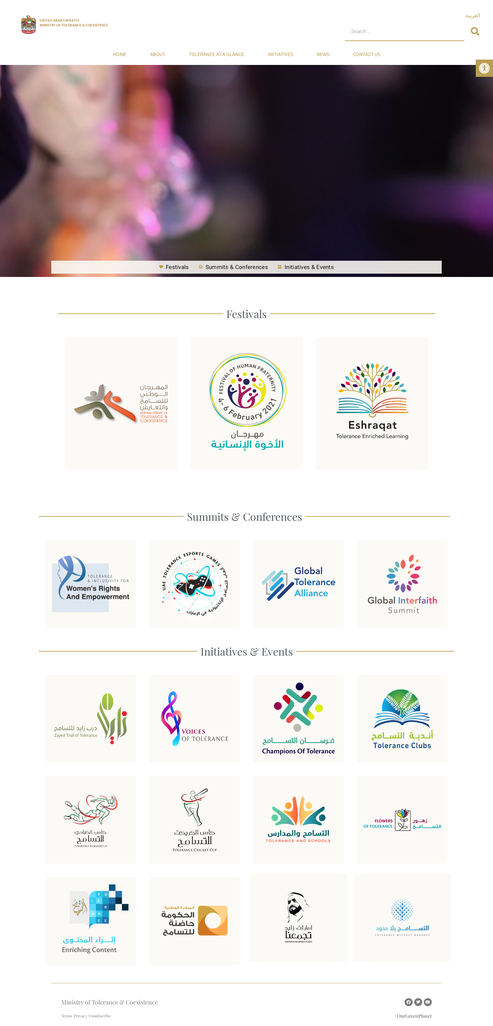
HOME (119, 54)
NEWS (323, 54)
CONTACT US (366, 54)
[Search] (475, 32)
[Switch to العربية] (472, 15)
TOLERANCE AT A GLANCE (216, 54)
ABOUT (157, 54)
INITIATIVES (280, 54)
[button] (484, 68)
